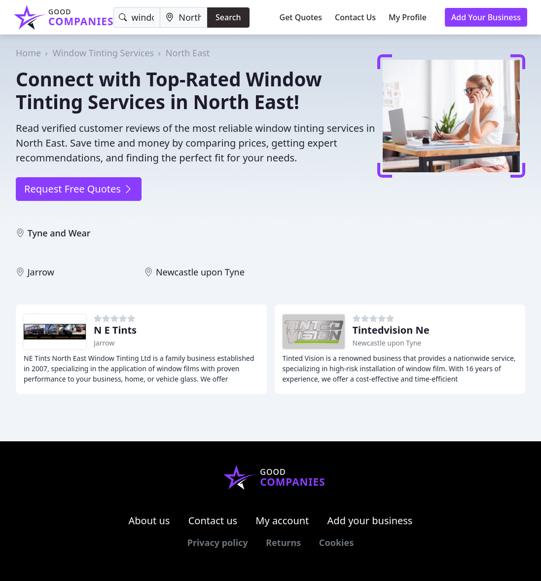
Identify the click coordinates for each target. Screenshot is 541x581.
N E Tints (115, 330)
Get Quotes (301, 17)
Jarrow (41, 272)
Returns (283, 542)
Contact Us (355, 17)
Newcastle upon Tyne (200, 272)
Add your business (370, 520)
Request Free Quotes (78, 188)
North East (188, 53)
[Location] (184, 17)
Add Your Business (486, 17)
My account (282, 520)
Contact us (213, 520)
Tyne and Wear (59, 233)
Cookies (336, 542)
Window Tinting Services (103, 53)
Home (28, 53)
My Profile (408, 17)
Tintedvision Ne (391, 330)
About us (149, 520)
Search (228, 17)
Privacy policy (217, 542)
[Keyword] (136, 17)
